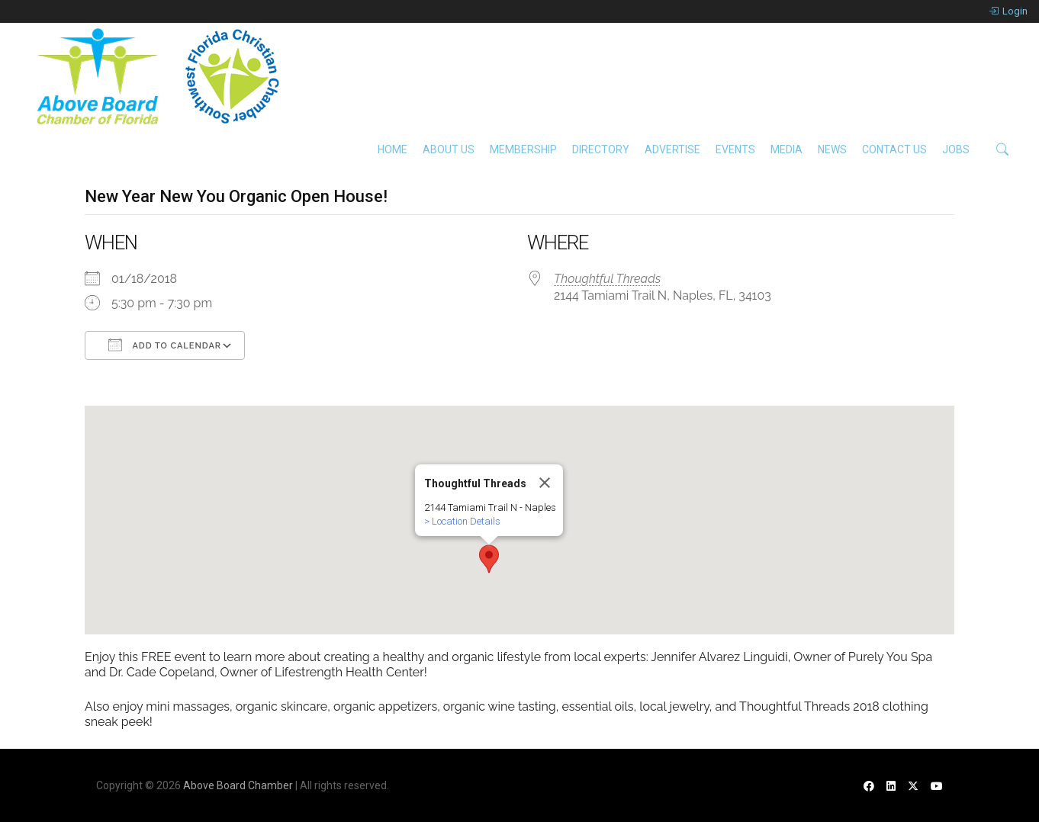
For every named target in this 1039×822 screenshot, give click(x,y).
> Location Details (462, 521)
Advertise (672, 149)
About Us (448, 149)
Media (786, 149)
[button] (489, 558)
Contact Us (894, 149)
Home (392, 149)
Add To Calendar (164, 345)
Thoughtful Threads (607, 278)
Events (735, 149)
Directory (600, 149)
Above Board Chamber (238, 785)
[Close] (544, 482)
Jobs (956, 149)
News (832, 149)
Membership (523, 149)
